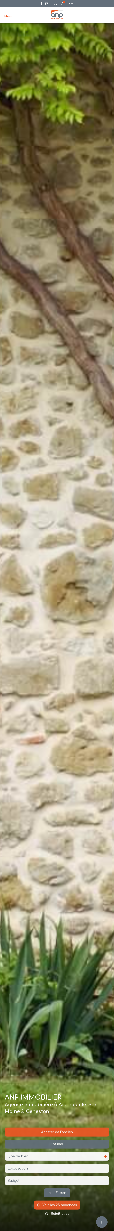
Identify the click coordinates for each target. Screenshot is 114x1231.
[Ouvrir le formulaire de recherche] (57, 1201)
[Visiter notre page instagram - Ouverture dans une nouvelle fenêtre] (46, 3)
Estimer (57, 1152)
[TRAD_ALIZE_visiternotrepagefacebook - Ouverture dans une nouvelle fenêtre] (41, 3)
